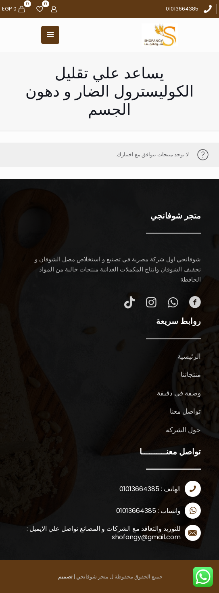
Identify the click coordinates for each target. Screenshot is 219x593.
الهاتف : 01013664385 (150, 489)
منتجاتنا (191, 374)
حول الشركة (183, 430)
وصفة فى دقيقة (179, 393)
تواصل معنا (185, 411)
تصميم (65, 576)
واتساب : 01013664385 (148, 510)
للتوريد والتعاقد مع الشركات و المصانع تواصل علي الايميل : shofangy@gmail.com (104, 533)
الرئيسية (189, 356)
